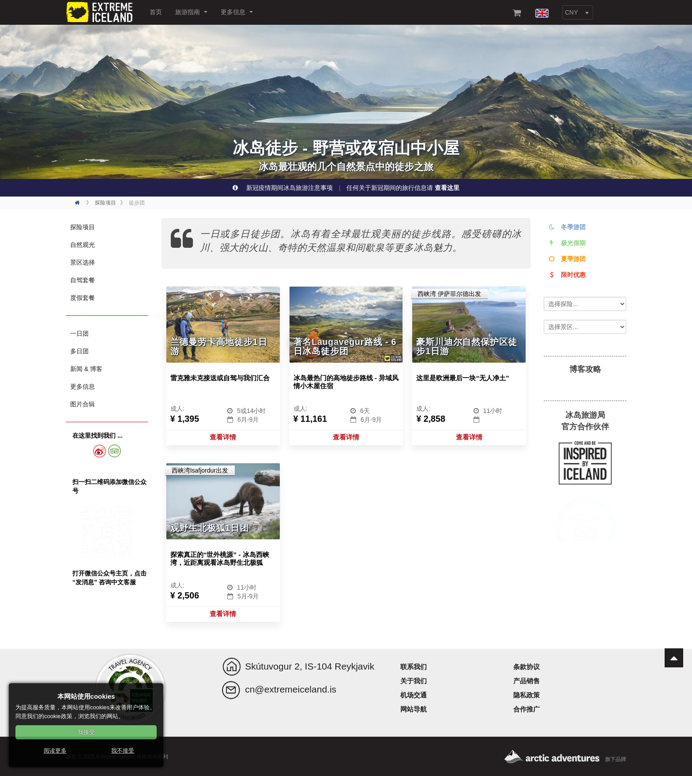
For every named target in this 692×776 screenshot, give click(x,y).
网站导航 (413, 709)
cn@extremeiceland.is (290, 689)
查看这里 (447, 187)
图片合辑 (82, 404)
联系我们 (413, 666)
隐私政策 (526, 695)
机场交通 (413, 695)
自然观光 (82, 244)
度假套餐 (82, 297)
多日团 (79, 351)
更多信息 (237, 11)
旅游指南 (191, 11)
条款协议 (526, 666)
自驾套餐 (82, 280)
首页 (156, 11)
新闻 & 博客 (86, 368)
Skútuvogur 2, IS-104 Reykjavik (309, 666)
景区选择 (82, 262)
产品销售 (526, 681)
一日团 (79, 333)
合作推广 (526, 709)
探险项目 (82, 227)
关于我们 (413, 681)
